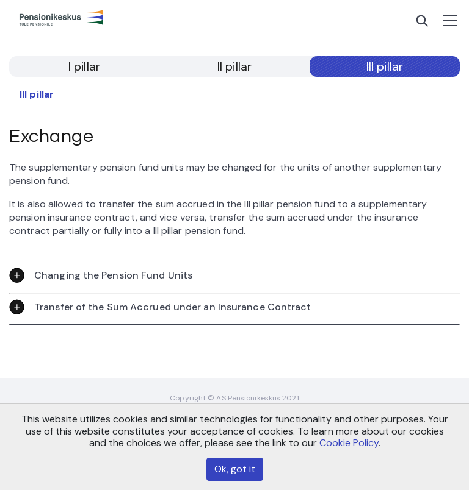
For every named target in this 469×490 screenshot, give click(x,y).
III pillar (384, 66)
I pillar (84, 66)
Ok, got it (234, 469)
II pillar (234, 66)
